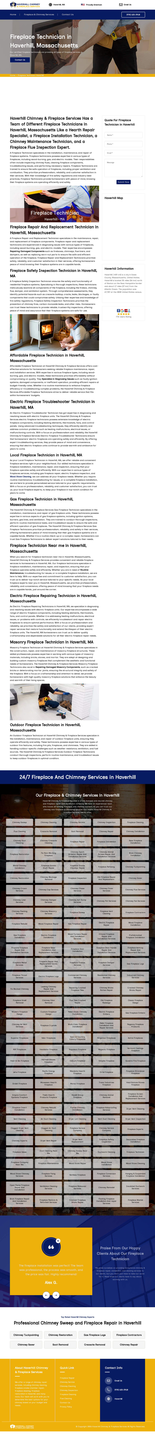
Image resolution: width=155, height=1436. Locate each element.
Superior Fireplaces (19, 1038)
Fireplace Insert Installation (19, 1108)
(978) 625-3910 (133, 15)
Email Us (125, 4)
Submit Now (123, 182)
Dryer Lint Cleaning (77, 1120)
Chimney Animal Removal (106, 1096)
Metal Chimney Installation (19, 866)
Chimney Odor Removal (48, 1001)
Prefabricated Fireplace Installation (135, 936)
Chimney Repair (106, 831)
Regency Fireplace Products (135, 1025)
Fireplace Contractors (135, 912)
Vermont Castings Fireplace (135, 1049)
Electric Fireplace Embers (106, 1013)
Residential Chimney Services (106, 976)
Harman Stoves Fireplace (48, 1060)
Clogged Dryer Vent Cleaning (19, 1131)
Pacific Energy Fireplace (48, 1072)
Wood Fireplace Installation (135, 923)
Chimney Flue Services (135, 889)
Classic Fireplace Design (135, 1001)
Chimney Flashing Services (19, 912)
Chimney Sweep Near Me (77, 1154)
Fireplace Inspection (77, 878)
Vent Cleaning (20, 1120)
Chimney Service (77, 822)
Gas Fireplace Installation (20, 936)
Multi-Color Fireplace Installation (77, 1025)
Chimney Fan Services (135, 901)
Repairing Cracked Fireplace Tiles (77, 989)
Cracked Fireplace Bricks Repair (77, 1205)
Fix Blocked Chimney (19, 989)
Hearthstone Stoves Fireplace (135, 1083)
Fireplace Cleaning (135, 822)
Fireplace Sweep (77, 912)
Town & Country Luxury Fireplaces (77, 1038)
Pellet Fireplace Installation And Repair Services (106, 1025)
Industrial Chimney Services (135, 976)
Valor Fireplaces (49, 1038)
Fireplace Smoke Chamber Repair (77, 866)
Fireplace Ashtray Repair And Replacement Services (135, 950)
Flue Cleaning (20, 831)
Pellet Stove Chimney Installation (77, 1013)
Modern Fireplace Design (19, 1013)
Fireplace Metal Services (20, 963)
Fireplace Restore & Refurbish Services (49, 1205)
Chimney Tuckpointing (135, 867)
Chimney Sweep (19, 822)
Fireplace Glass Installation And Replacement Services (48, 950)
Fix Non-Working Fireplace (48, 854)
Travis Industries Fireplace (106, 1083)
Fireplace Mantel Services (135, 1205)
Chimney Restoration (19, 878)
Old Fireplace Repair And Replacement (106, 878)
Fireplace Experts (135, 1131)
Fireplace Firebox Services (77, 963)
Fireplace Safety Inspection (106, 1143)
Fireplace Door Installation (77, 950)
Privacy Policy (66, 1411)
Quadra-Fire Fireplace (135, 1060)
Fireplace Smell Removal (19, 1001)
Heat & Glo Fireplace (19, 1061)
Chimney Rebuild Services (48, 1108)
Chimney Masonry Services (48, 912)
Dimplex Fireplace (106, 1061)
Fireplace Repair (77, 842)
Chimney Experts (19, 1143)
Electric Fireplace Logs (48, 976)
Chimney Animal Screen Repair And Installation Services (106, 854)
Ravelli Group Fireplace (77, 1096)
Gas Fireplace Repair (77, 924)
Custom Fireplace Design (48, 1013)
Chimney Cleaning (48, 822)
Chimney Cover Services (106, 889)
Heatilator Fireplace (48, 1049)
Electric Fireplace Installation (48, 936)
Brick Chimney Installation (135, 854)
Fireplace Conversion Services (106, 1178)
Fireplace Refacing (106, 867)
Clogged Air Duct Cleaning (48, 1131)
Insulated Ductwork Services (135, 1192)
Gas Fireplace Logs (135, 964)
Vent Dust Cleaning (106, 1120)
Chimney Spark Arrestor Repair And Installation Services (77, 854)
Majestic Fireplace (106, 1049)
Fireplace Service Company (77, 1131)
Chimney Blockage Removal (48, 878)
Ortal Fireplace (106, 1072)
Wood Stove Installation (106, 1165)
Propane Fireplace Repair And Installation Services (20, 950)
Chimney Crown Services (19, 889)
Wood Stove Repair (77, 1166)
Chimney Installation (135, 831)
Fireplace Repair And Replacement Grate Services (48, 963)
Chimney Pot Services (106, 901)
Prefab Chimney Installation (77, 1108)
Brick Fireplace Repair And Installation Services (19, 1205)
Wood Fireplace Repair (48, 923)
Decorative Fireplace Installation (135, 1143)
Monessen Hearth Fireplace (48, 1083)
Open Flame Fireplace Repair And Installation (19, 1192)
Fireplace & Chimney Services (39, 14)
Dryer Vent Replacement (77, 1143)
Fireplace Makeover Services (77, 1192)
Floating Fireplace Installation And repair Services (106, 1205)
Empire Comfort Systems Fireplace (19, 1096)
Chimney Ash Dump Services (77, 901)
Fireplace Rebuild (19, 924)
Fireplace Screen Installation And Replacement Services (135, 1096)
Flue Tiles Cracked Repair (77, 1001)
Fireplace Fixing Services (48, 1178)
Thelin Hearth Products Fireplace (48, 1096)
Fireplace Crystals (48, 1025)
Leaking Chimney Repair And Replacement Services (48, 988)
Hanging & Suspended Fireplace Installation (135, 1178)
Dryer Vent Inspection (135, 1120)
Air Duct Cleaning (48, 1120)
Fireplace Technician (135, 1154)
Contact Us (68, 14)
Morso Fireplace (77, 1083)
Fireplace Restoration (19, 854)
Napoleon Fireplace (77, 1049)
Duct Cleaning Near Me (48, 1154)
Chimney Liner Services (19, 901)
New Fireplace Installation (135, 841)
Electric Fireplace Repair (106, 923)
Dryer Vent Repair (48, 1143)
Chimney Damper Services (48, 901)
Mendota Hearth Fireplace (77, 1072)
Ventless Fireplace (77, 1178)
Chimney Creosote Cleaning (48, 841)
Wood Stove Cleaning (135, 1166)
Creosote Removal (48, 831)
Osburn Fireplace (77, 1061)
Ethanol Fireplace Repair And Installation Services (106, 936)
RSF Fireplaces (19, 1049)
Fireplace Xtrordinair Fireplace (135, 1072)
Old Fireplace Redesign (106, 1001)
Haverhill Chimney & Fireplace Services (109, 1431)
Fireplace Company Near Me (19, 1165)
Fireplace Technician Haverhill (31, 75)
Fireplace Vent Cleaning (106, 912)
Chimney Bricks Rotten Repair (106, 989)
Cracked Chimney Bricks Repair (135, 989)
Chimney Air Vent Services (19, 1025)
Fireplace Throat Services (19, 976)
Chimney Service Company (106, 1131)
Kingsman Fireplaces (106, 1038)
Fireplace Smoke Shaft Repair (48, 866)
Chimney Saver (135, 878)
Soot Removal (77, 831)
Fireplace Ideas (20, 1154)
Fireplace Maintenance (48, 1165)
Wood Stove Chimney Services (19, 1178)
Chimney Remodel (106, 1192)
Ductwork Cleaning (106, 1154)
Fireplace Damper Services (106, 963)
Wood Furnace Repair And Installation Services (77, 936)
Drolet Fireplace (19, 1083)
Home (13, 14)
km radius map (124, 230)
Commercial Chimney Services (77, 976)
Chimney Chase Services (77, 889)
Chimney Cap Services (48, 889)
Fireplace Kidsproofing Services (106, 1108)
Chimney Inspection (106, 822)
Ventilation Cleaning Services (48, 1192)
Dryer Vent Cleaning (135, 1109)
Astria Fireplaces (135, 1038)
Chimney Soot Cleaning (19, 841)
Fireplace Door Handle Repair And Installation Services (106, 950)
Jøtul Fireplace (19, 1072)
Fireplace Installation (106, 842)
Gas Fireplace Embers (135, 1013)
